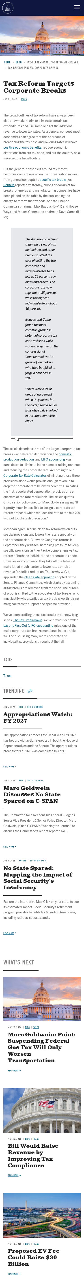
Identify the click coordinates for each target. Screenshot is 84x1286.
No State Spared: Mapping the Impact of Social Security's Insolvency (37, 878)
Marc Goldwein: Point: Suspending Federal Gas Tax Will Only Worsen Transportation (42, 1047)
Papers (22, 860)
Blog (27, 1027)
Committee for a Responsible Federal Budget (7, 7)
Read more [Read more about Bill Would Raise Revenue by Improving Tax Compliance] (13, 1175)
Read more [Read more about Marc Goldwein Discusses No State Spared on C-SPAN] (8, 846)
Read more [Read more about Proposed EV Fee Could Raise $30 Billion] (13, 1274)
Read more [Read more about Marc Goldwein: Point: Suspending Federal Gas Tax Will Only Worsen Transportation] (13, 1070)
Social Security (38, 860)
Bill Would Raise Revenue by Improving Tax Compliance (33, 1156)
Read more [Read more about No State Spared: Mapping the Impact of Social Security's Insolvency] (8, 933)
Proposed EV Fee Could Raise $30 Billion (34, 1258)
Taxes (36, 1027)
